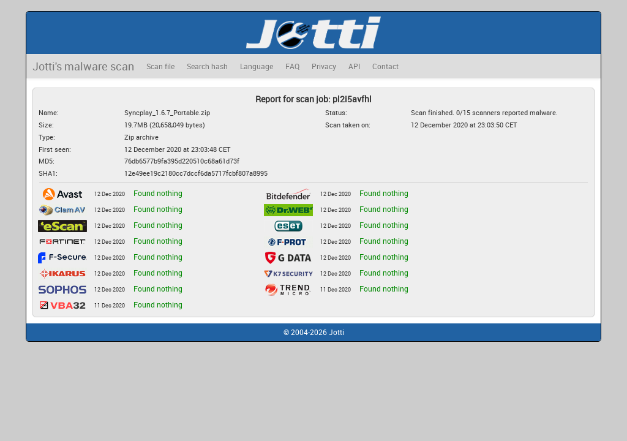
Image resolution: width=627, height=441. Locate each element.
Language (256, 66)
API (354, 66)
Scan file (160, 66)
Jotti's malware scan (83, 66)
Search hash (207, 66)
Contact (385, 66)
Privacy (324, 66)
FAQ (292, 66)
